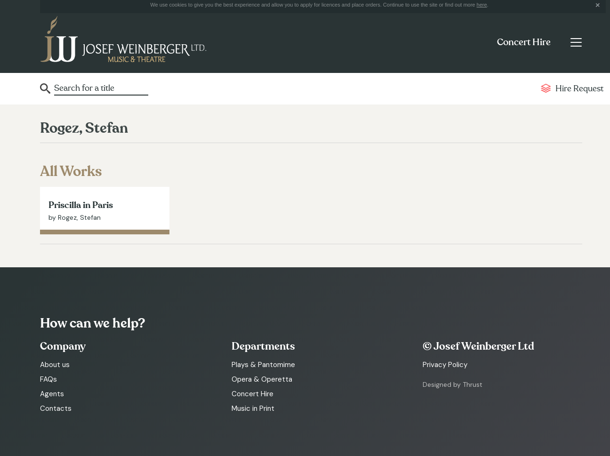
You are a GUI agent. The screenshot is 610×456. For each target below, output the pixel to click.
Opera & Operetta (262, 379)
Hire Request (579, 88)
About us (55, 364)
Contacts (56, 408)
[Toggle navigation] (576, 42)
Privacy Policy (445, 364)
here (482, 5)
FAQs (48, 379)
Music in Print (253, 408)
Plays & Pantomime (263, 364)
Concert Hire (524, 42)
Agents (52, 394)
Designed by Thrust (452, 384)
